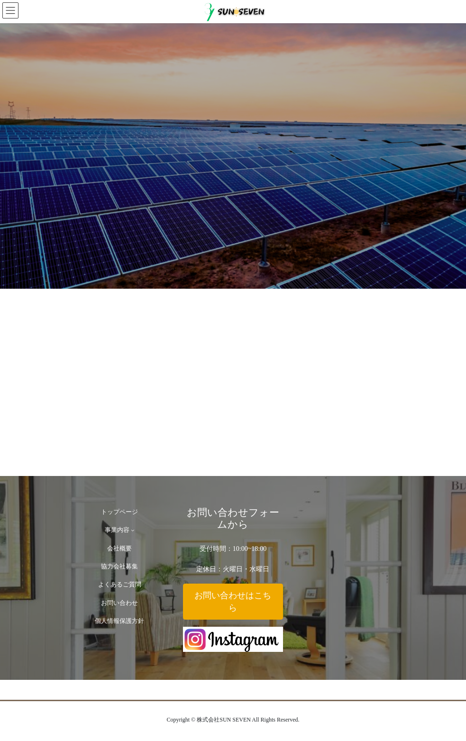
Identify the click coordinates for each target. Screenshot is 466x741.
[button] (233, 602)
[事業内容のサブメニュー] (133, 530)
